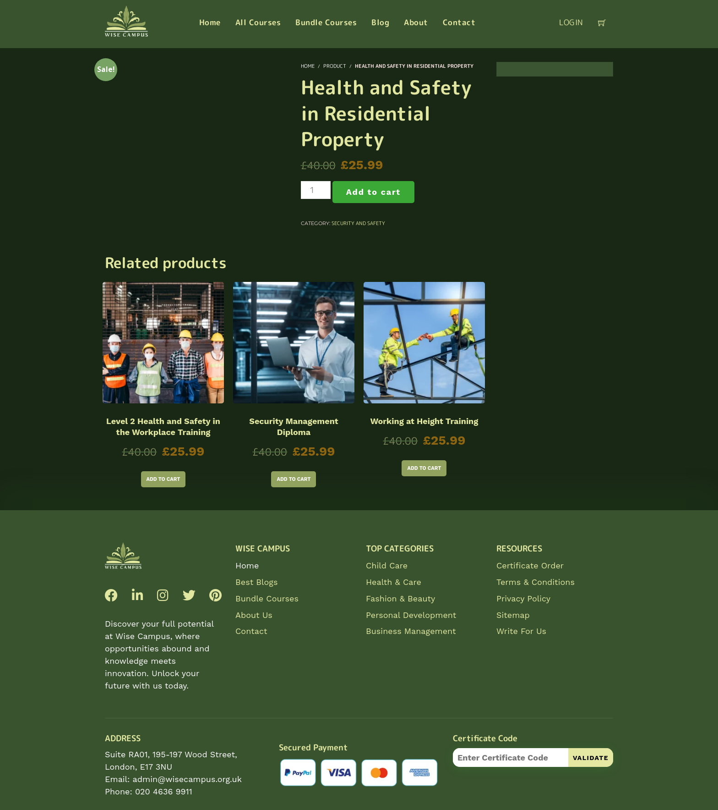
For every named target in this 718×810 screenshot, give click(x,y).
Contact (251, 631)
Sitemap (513, 615)
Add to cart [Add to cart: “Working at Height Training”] (424, 468)
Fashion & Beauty (400, 598)
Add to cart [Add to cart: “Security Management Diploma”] (293, 479)
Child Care (387, 565)
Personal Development (411, 615)
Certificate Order (530, 565)
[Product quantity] (316, 190)
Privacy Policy (523, 598)
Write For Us (521, 631)
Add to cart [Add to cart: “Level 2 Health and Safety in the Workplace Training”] (163, 479)
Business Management (411, 631)
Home (247, 565)
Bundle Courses (267, 598)
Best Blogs (256, 582)
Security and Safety (358, 223)
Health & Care (393, 582)
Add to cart (373, 192)
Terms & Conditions (535, 582)
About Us (253, 615)
